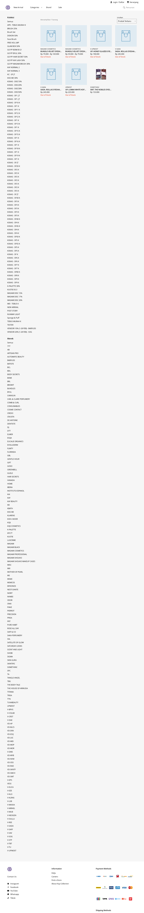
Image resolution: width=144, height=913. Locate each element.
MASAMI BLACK (13, 547)
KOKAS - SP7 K (13, 265)
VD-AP (9, 723)
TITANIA (10, 692)
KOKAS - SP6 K (13, 258)
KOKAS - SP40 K (13, 219)
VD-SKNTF (11, 769)
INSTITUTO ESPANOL (15, 491)
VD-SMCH (11, 773)
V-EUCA (10, 787)
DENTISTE (11, 424)
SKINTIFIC (11, 663)
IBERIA (9, 487)
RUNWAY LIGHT (13, 314)
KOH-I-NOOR (12, 519)
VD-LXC (10, 738)
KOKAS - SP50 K (13, 236)
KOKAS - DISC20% (14, 85)
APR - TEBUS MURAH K (16, 25)
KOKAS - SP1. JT (13, 95)
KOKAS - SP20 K (13, 166)
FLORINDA (11, 452)
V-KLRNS (10, 797)
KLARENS (11, 515)
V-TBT (9, 843)
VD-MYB (10, 755)
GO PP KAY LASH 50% (16, 60)
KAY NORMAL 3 (13, 71)
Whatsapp (14, 894)
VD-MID (10, 741)
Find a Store (56, 880)
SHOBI (9, 653)
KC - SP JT (11, 74)
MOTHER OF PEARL (15, 572)
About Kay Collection (60, 883)
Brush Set (11, 32)
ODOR (9, 600)
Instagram (14, 883)
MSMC (9, 579)
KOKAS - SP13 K (13, 124)
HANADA (11, 480)
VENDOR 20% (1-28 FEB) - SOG (19, 332)
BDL (9, 371)
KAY (8, 498)
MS (8, 575)
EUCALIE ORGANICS (15, 441)
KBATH (10, 508)
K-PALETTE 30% (13, 286)
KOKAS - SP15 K (13, 131)
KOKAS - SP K (12, 254)
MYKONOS (11, 586)
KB (8, 505)
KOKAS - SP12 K (13, 113)
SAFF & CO (11, 632)
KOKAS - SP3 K (13, 201)
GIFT (9, 462)
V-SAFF (10, 829)
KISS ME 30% (12, 78)
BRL (8, 381)
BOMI (9, 378)
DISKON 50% (12, 35)
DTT (9, 431)
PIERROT (10, 611)
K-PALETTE (11, 529)
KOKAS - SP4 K (13, 222)
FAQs (54, 873)
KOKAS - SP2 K (13, 169)
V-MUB (10, 812)
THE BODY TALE (13, 685)
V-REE (9, 822)
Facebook (14, 887)
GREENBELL (12, 469)
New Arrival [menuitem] (18, 7)
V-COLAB (10, 713)
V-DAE (9, 720)
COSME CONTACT (14, 409)
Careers (55, 876)
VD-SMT (10, 776)
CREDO (10, 413)
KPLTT (9, 533)
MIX (8, 568)
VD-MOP (10, 745)
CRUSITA (10, 416)
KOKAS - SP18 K (13, 148)
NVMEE (10, 596)
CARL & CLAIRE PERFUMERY (18, 399)
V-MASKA (11, 805)
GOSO (9, 466)
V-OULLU (11, 819)
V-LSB (9, 801)
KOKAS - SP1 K (13, 106)
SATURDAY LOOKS (14, 646)
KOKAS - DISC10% (14, 81)
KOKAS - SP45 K (13, 226)
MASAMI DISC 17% (14, 296)
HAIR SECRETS (13, 476)
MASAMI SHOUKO (14, 558)
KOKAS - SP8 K (13, 275)
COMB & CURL (13, 402)
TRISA (9, 695)
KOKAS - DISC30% (14, 88)
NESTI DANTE (12, 589)
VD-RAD (10, 766)
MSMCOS (11, 582)
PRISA (9, 618)
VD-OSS (10, 762)
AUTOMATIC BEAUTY (15, 357)
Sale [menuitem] (60, 7)
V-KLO (9, 794)
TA (8, 674)
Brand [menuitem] (48, 7)
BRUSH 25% (12, 28)
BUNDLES (11, 388)
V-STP (9, 840)
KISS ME (10, 512)
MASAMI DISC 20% (14, 300)
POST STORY (12, 311)
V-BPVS (10, 709)
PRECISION (11, 614)
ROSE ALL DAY (13, 628)
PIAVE (9, 607)
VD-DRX (10, 730)
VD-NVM (10, 759)
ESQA (9, 438)
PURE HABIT (12, 625)
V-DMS (10, 752)
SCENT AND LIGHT (14, 649)
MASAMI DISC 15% (14, 293)
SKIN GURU (12, 660)
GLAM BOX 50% (13, 46)
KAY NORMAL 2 (13, 67)
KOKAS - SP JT (12, 162)
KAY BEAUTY (12, 501)
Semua (10, 21)
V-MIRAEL (11, 808)
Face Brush (11, 39)
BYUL (9, 392)
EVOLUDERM (12, 445)
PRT (9, 621)
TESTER (10, 325)
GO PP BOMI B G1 (14, 50)
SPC (9, 670)
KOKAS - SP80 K (13, 272)
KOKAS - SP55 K (13, 244)
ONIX (9, 603)
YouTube (14, 891)
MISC (9, 565)
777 (8, 346)
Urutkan (127, 19)
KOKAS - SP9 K (13, 279)
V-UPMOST (11, 850)
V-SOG (10, 836)
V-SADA (10, 826)
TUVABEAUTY (12, 702)
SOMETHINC (12, 667)
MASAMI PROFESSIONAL (17, 554)
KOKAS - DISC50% (14, 92)
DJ (8, 427)
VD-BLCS (10, 727)
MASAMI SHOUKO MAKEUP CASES (21, 561)
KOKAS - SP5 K (13, 240)
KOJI (9, 522)
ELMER (10, 434)
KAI (8, 494)
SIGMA (10, 656)
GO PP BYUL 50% (14, 53)
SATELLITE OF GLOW (15, 642)
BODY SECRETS (13, 374)
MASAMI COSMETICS (15, 551)
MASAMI (10, 543)
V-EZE (9, 790)
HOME (9, 484)
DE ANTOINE (12, 420)
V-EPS (9, 780)
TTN (9, 699)
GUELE (10, 473)
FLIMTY (10, 448)
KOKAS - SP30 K (13, 198)
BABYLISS (11, 360)
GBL (9, 455)
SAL (8, 639)
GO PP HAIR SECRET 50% (17, 57)
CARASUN (11, 395)
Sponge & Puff (13, 318)
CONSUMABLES (13, 406)
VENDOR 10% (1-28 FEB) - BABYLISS (21, 328)
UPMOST (11, 706)
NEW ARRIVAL (12, 307)
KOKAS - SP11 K (13, 109)
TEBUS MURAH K (14, 321)
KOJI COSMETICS (14, 526)
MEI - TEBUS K (13, 303)
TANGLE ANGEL (13, 678)
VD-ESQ (10, 734)
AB (8, 349)
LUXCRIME (11, 540)
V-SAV (9, 833)
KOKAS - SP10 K (13, 102)
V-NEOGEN (11, 815)
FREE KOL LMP (13, 42)
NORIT (9, 593)
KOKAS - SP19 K (13, 155)
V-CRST (10, 716)
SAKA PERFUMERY (14, 635)
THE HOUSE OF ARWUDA (17, 688)
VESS (9, 783)
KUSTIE (10, 536)
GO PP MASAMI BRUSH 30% (18, 64)
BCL (8, 367)
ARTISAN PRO (12, 353)
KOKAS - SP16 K (13, 141)
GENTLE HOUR (13, 459)
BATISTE (10, 364)
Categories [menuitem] (34, 7)
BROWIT (10, 385)
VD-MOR (10, 748)
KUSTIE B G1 (12, 289)
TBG (9, 681)
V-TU (9, 847)
